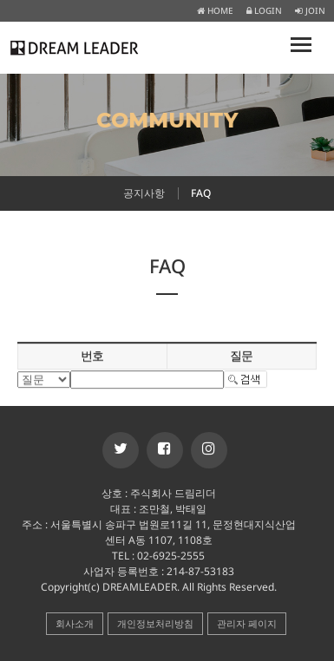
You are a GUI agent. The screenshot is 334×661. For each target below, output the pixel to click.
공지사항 (144, 193)
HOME (215, 10)
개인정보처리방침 (155, 623)
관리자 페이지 (247, 623)
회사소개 (75, 623)
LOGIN (264, 10)
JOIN (310, 10)
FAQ (201, 193)
